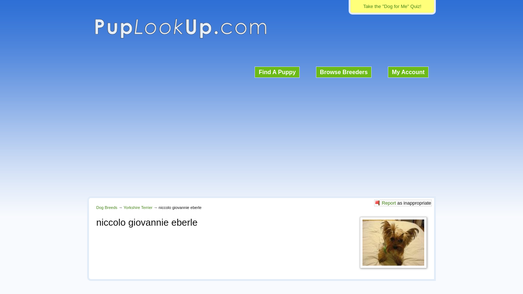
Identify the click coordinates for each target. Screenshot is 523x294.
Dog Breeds (106, 207)
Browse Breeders (344, 72)
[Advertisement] (261, 136)
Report (389, 203)
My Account (408, 72)
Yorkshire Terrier (137, 207)
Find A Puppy (277, 72)
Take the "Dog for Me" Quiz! (392, 6)
